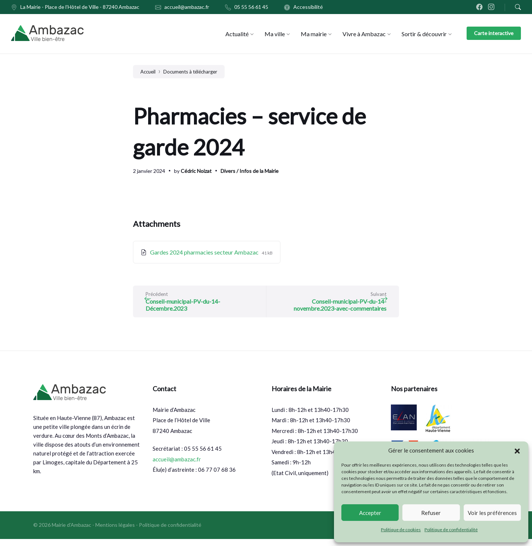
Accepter (370, 512)
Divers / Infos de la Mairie (250, 171)
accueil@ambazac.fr (177, 466)
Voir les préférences (492, 512)
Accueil (148, 72)
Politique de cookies (401, 529)
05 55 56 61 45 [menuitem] (251, 7)
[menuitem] (237, 33)
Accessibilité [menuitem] (308, 7)
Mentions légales (115, 532)
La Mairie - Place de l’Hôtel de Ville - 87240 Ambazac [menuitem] (79, 7)
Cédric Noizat (196, 171)
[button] (517, 450)
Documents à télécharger (190, 72)
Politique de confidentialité (451, 529)
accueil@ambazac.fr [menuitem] (186, 7)
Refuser (431, 512)
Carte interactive (494, 33)
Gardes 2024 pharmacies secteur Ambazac (205, 252)
